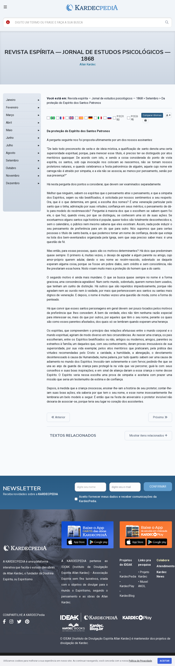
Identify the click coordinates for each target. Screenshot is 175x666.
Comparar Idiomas (152, 115)
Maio (9, 130)
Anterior (58, 417)
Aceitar (164, 661)
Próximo (160, 417)
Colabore (163, 560)
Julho (9, 145)
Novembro (12, 175)
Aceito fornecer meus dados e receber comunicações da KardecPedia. (118, 499)
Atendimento (166, 566)
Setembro (12, 160)
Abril (9, 122)
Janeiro (10, 100)
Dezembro (13, 183)
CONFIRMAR (158, 486)
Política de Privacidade (140, 661)
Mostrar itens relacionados (148, 435)
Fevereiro (12, 107)
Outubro (11, 168)
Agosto (10, 153)
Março (10, 115)
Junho (10, 137)
